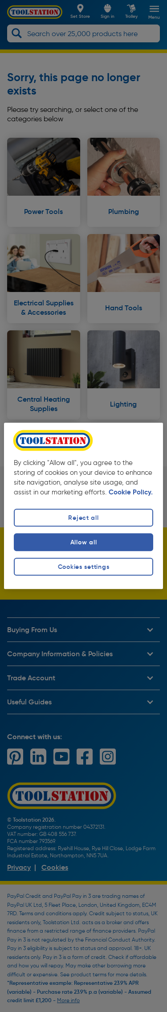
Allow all (83, 542)
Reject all (83, 518)
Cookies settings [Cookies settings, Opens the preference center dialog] (84, 567)
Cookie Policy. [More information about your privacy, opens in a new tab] (131, 492)
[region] (83, 506)
